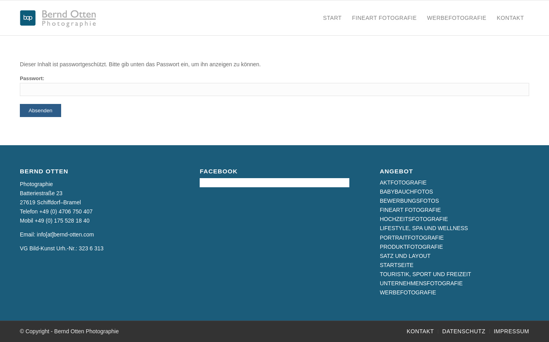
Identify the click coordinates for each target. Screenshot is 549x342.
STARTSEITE (397, 265)
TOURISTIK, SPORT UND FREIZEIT (425, 274)
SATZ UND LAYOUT (405, 256)
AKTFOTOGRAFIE (403, 182)
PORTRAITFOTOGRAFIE (412, 237)
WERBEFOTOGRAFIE (408, 292)
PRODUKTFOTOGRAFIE (411, 247)
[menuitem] (332, 17)
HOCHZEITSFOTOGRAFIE (414, 219)
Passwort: (274, 85)
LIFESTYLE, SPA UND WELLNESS (424, 228)
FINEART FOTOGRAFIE (410, 210)
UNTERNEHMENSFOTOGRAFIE (421, 283)
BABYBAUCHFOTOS (406, 191)
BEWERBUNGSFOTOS (409, 201)
